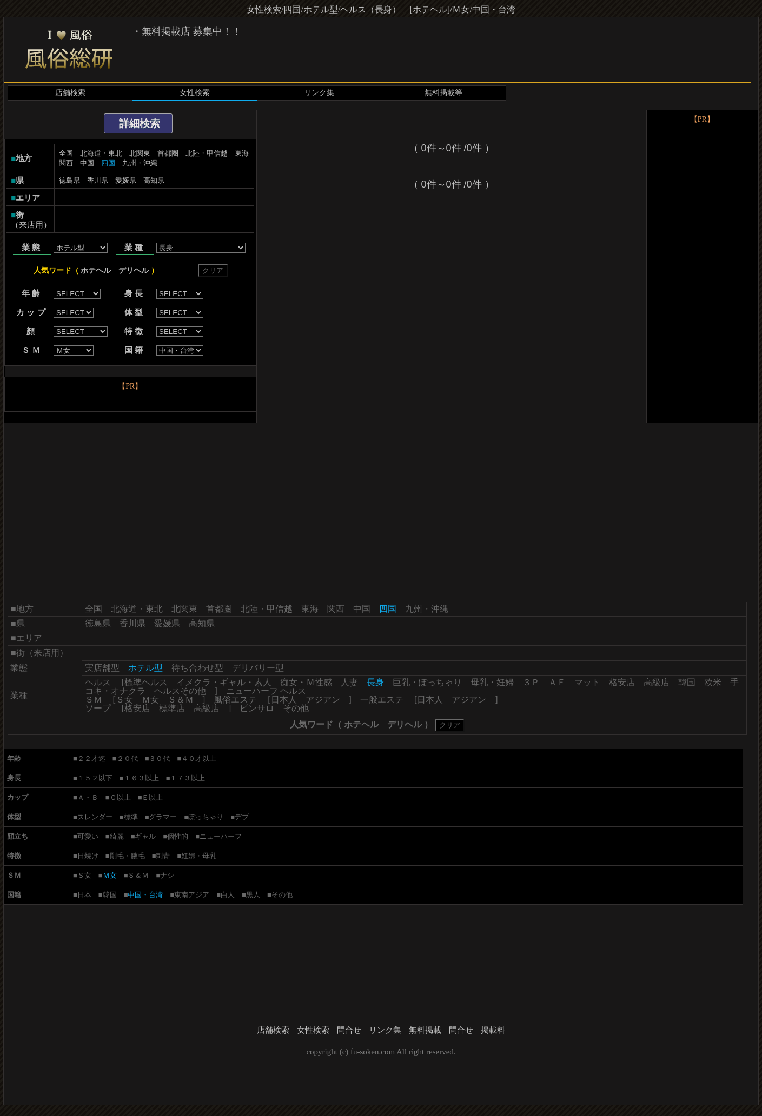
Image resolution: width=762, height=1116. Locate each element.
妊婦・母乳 (198, 856)
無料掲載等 (443, 93)
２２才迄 (91, 758)
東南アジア (191, 895)
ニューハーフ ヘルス (266, 691)
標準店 (172, 708)
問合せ (349, 1030)
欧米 (712, 682)
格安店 (622, 682)
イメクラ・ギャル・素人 (223, 682)
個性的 (177, 836)
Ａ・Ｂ (87, 797)
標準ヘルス (146, 682)
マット (587, 682)
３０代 (159, 758)
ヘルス (98, 682)
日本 (84, 895)
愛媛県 (125, 180)
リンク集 (319, 93)
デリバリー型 (258, 667)
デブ (242, 817)
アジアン (323, 699)
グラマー (163, 817)
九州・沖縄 (139, 163)
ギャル (145, 836)
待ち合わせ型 (197, 667)
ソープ (98, 708)
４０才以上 (198, 758)
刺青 (163, 856)
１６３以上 (141, 778)
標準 (131, 817)
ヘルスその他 (180, 691)
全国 (66, 153)
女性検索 (195, 93)
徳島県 (69, 180)
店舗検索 (70, 93)
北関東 (139, 153)
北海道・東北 (101, 153)
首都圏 (167, 153)
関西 (66, 163)
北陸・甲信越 (206, 153)
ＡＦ (557, 682)
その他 (296, 708)
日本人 (284, 699)
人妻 (349, 682)
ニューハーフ (221, 836)
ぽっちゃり (205, 817)
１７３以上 (187, 778)
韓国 (686, 682)
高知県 (153, 180)
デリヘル (133, 270)
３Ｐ (531, 682)
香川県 (97, 180)
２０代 (127, 758)
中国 (87, 163)
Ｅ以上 (152, 797)
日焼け (87, 856)
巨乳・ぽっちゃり (427, 682)
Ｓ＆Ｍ (181, 699)
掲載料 (493, 1030)
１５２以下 (94, 778)
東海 (242, 153)
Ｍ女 (150, 699)
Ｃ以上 (120, 797)
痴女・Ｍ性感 (306, 682)
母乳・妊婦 (492, 682)
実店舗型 (102, 667)
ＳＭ (93, 699)
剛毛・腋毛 (127, 856)
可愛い (87, 836)
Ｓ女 (124, 699)
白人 (228, 895)
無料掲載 (425, 1030)
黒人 (253, 895)
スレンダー (94, 817)
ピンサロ (257, 708)
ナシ (167, 875)
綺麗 (117, 836)
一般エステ (381, 699)
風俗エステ (235, 699)
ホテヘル (96, 270)
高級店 (657, 682)
